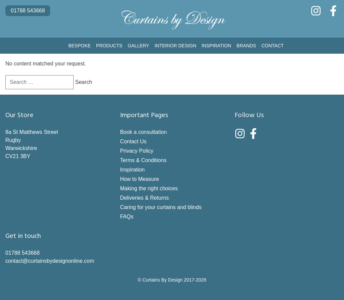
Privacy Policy (137, 151)
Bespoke (79, 45)
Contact (272, 45)
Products (109, 45)
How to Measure (139, 179)
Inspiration (216, 45)
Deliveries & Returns (144, 198)
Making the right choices (149, 188)
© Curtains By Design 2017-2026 (172, 280)
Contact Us (133, 141)
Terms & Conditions (143, 160)
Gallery (138, 45)
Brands (246, 45)
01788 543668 (28, 10)
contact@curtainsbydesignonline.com (49, 261)
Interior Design (175, 45)
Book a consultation (143, 132)
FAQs (127, 216)
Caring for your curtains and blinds (161, 207)
